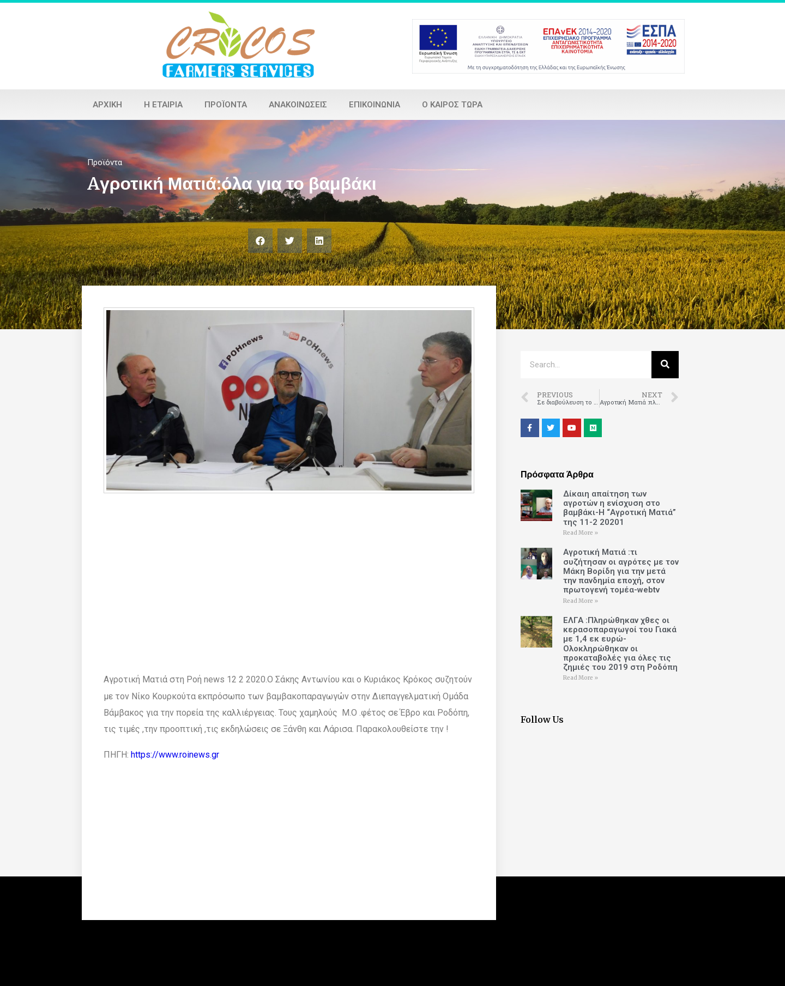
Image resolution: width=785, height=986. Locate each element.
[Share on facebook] (260, 240)
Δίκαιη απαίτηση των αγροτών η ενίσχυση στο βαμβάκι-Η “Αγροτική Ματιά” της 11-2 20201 (619, 508)
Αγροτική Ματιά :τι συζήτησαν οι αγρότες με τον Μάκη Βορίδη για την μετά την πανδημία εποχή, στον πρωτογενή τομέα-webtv (621, 571)
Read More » (580, 532)
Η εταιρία (163, 105)
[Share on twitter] (289, 240)
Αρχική (107, 105)
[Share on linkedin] (319, 240)
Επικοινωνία (374, 105)
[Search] (665, 364)
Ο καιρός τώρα (452, 105)
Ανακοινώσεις (298, 105)
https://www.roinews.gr (175, 754)
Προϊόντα (225, 105)
